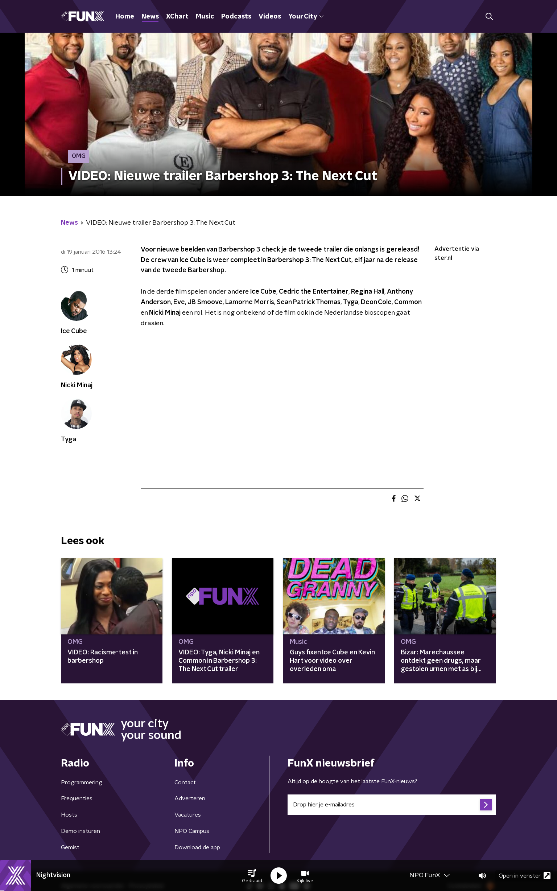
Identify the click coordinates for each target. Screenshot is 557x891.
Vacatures (187, 815)
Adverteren (189, 798)
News (150, 16)
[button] (252, 875)
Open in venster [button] (524, 875)
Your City (305, 16)
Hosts (69, 815)
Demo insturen (80, 831)
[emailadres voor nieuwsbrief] (392, 804)
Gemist (70, 847)
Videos (270, 16)
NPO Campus (191, 831)
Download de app (197, 847)
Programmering (81, 782)
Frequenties (76, 798)
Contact (185, 782)
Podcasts (236, 16)
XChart (177, 16)
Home (124, 16)
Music (205, 16)
